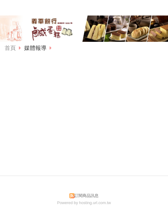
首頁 (10, 48)
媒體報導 (36, 48)
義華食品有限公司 (84, 7)
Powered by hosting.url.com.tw (84, 202)
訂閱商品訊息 (86, 195)
